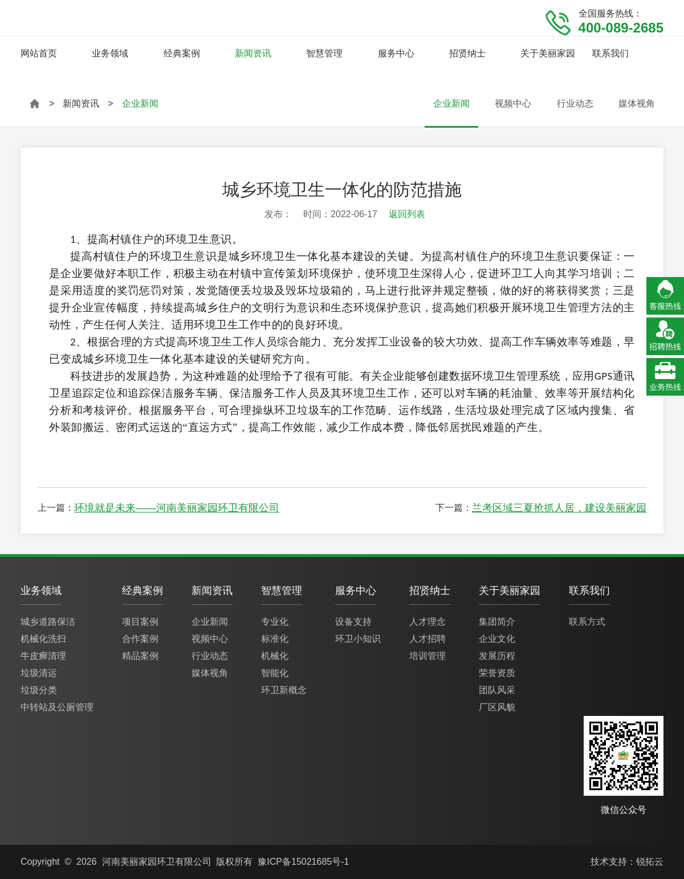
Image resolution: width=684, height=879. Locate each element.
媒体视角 (636, 103)
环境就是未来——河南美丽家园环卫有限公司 (176, 508)
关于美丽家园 (547, 53)
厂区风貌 (497, 707)
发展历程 (497, 656)
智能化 (274, 673)
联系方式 (587, 621)
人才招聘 (427, 639)
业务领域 (110, 53)
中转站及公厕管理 (57, 707)
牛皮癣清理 (43, 656)
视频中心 (513, 103)
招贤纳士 (467, 53)
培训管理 (427, 656)
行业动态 (575, 103)
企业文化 (497, 639)
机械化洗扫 (43, 639)
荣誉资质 (497, 673)
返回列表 (407, 214)
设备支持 (353, 621)
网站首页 (39, 53)
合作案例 (140, 639)
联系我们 (610, 53)
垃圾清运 (39, 673)
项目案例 (140, 621)
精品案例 (140, 656)
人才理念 (427, 621)
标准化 (274, 639)
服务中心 (396, 53)
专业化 (274, 621)
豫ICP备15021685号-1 (303, 861)
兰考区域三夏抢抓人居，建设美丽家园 (559, 508)
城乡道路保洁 (48, 621)
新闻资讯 (253, 53)
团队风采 (497, 690)
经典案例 (182, 53)
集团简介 (497, 621)
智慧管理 (324, 53)
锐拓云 (649, 861)
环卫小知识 (358, 639)
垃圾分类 (39, 690)
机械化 (274, 656)
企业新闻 (451, 103)
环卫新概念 (284, 690)
